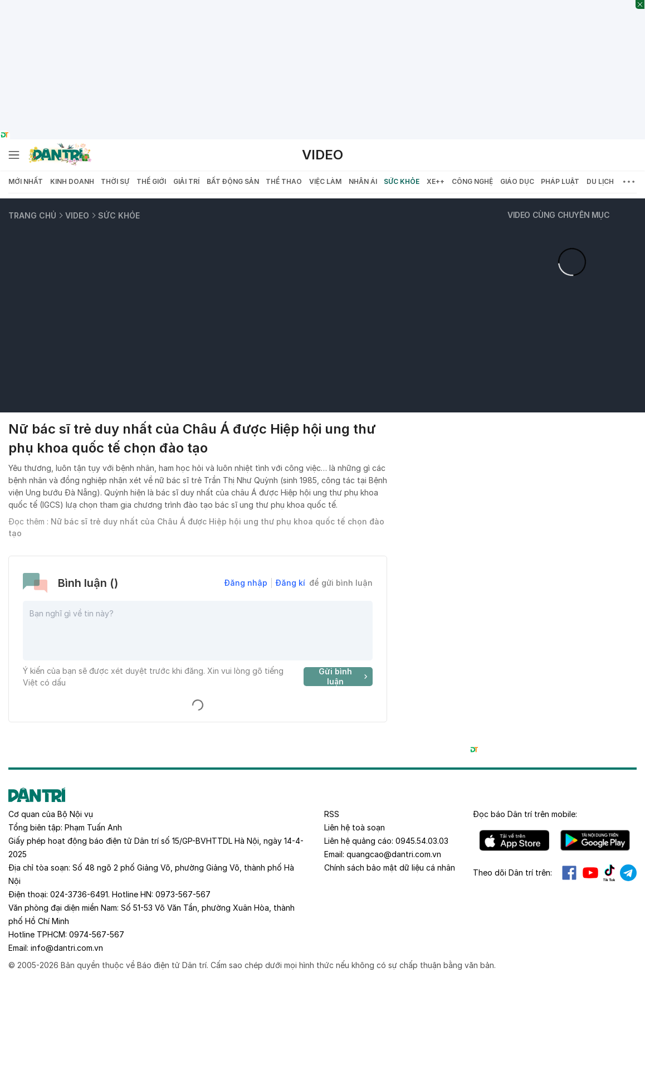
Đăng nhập (245, 582)
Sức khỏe (401, 181)
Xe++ (435, 181)
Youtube (590, 872)
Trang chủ (32, 215)
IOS (514, 840)
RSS (331, 814)
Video (322, 155)
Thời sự (115, 181)
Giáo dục (517, 181)
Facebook (569, 872)
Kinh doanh (72, 181)
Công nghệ (472, 181)
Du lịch (600, 181)
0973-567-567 (183, 894)
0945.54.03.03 (421, 840)
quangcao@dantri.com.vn (393, 854)
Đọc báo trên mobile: (525, 814)
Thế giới (151, 181)
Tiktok (609, 872)
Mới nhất (25, 181)
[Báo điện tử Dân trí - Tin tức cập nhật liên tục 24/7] (60, 155)
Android (595, 840)
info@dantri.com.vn (67, 947)
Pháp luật (560, 181)
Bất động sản (233, 181)
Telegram (628, 872)
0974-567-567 (96, 934)
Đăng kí (290, 582)
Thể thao (284, 181)
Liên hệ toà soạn (354, 827)
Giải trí (186, 181)
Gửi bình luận (344, 676)
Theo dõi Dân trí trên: (512, 872)
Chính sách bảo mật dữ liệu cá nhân (389, 867)
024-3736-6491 (79, 894)
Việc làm (325, 181)
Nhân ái (363, 181)
